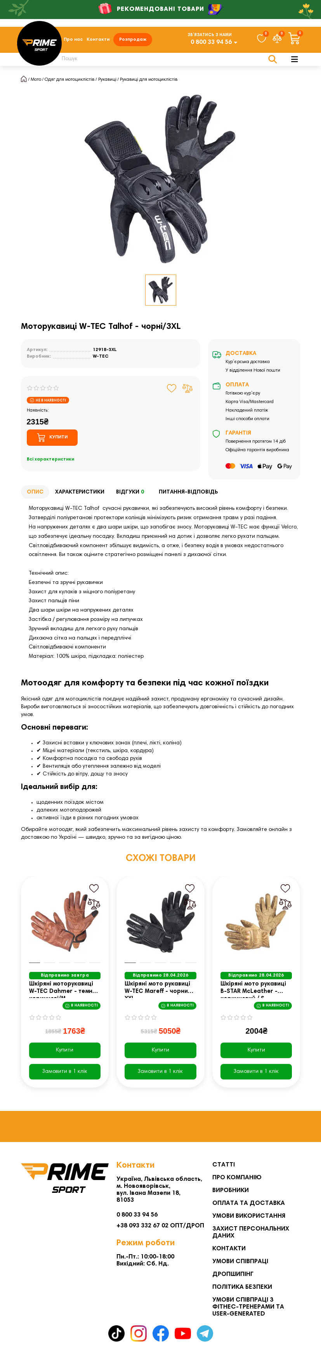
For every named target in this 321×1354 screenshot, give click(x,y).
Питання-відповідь (188, 492)
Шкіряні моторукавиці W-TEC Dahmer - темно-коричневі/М (64, 989)
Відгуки (131, 492)
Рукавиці (107, 79)
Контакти (98, 39)
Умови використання (248, 1216)
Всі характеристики (50, 459)
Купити (64, 1050)
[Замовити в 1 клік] (65, 1071)
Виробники (230, 1190)
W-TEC (101, 356)
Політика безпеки (242, 1287)
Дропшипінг (232, 1274)
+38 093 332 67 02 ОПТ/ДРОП (160, 1226)
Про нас (73, 39)
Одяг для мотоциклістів (69, 79)
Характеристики (79, 492)
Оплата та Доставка (248, 1203)
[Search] (164, 59)
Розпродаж (132, 39)
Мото (36, 79)
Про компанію (237, 1178)
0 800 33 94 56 (211, 42)
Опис (35, 492)
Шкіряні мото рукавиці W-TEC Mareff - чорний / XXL (160, 989)
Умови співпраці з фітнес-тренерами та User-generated (248, 1307)
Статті (223, 1165)
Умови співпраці (240, 1261)
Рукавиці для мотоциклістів (148, 79)
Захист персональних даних (250, 1232)
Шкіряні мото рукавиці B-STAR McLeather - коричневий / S (253, 989)
